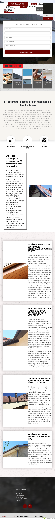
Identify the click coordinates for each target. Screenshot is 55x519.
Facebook (25, 506)
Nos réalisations (18, 4)
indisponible (38, 4)
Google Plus (30, 506)
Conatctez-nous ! (37, 516)
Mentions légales (23, 516)
